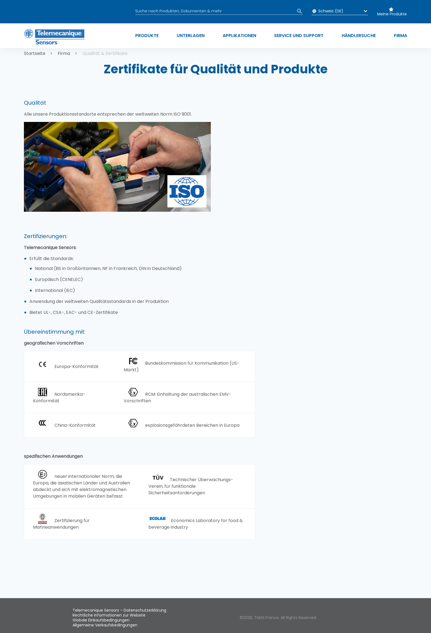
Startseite (34, 53)
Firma (64, 53)
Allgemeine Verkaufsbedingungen (105, 625)
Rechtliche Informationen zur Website (109, 615)
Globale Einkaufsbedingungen (101, 620)
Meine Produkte (392, 14)
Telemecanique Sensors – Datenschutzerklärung (119, 610)
